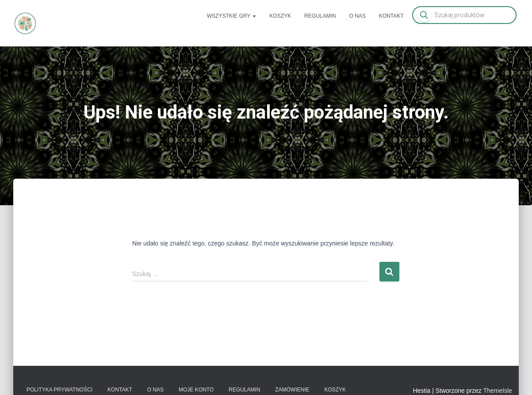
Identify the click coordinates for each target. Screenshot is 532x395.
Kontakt (391, 16)
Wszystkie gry (231, 16)
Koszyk (280, 16)
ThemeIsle (497, 390)
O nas (357, 16)
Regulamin (320, 16)
